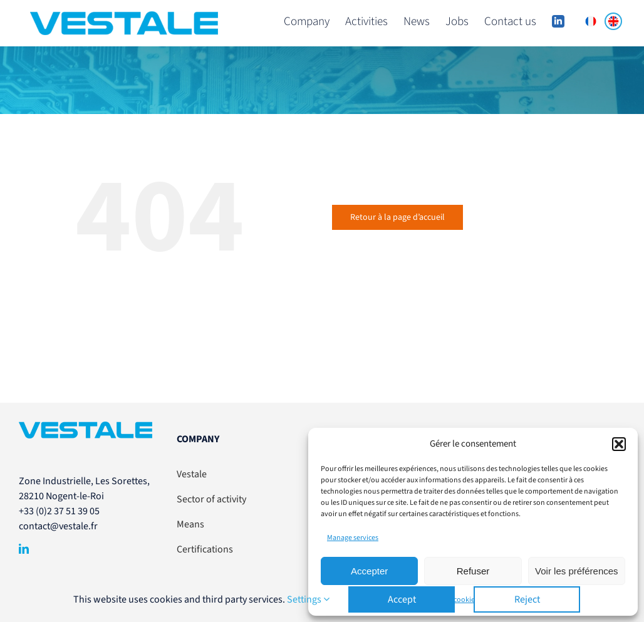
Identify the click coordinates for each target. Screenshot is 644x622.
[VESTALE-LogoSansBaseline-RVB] (85, 426)
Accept (402, 599)
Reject (527, 599)
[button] (619, 444)
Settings (308, 599)
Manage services (352, 537)
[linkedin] (24, 549)
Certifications (205, 549)
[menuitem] (591, 21)
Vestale (192, 474)
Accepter (369, 571)
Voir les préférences (576, 571)
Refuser (473, 571)
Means (190, 524)
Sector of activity (211, 499)
